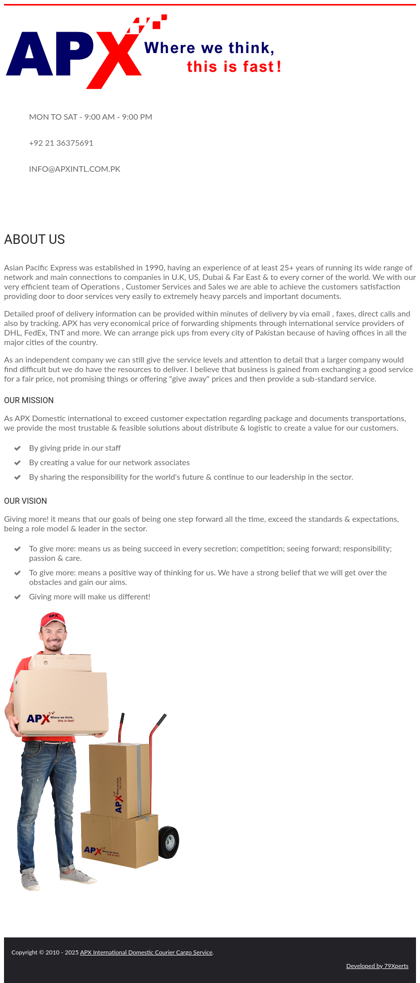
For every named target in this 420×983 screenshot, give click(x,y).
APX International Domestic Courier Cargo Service (146, 952)
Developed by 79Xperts (377, 965)
